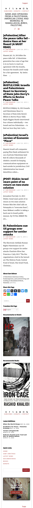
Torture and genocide (11, 431)
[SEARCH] (26, 470)
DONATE (17, 11)
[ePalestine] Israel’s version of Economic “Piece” (16, 138)
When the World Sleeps (11, 424)
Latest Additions (9, 421)
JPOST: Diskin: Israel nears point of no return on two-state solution (16, 183)
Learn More (16, 492)
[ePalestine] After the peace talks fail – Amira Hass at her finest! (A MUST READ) (16, 41)
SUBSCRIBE (8, 11)
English (7, 310)
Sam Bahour (10, 49)
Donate (6, 463)
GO (28, 301)
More (13, 283)
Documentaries (9, 459)
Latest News (8, 51)
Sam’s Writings (9, 454)
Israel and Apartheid (16, 486)
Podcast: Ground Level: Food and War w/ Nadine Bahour (15, 435)
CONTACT (25, 11)
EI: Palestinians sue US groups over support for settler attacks (15, 230)
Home (5, 451)
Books (5, 461)
